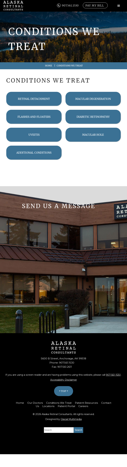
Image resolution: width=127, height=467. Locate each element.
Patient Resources (86, 402)
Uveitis (34, 134)
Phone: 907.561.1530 (61, 362)
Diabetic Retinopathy (93, 116)
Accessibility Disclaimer (63, 379)
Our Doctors (35, 402)
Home (48, 65)
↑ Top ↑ (63, 391)
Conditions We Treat (59, 402)
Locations (48, 406)
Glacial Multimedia (71, 419)
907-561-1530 (113, 374)
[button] (119, 6)
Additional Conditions (33, 152)
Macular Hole (93, 134)
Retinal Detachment (34, 98)
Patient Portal (66, 406)
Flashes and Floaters (34, 116)
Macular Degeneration (93, 98)
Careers (83, 406)
